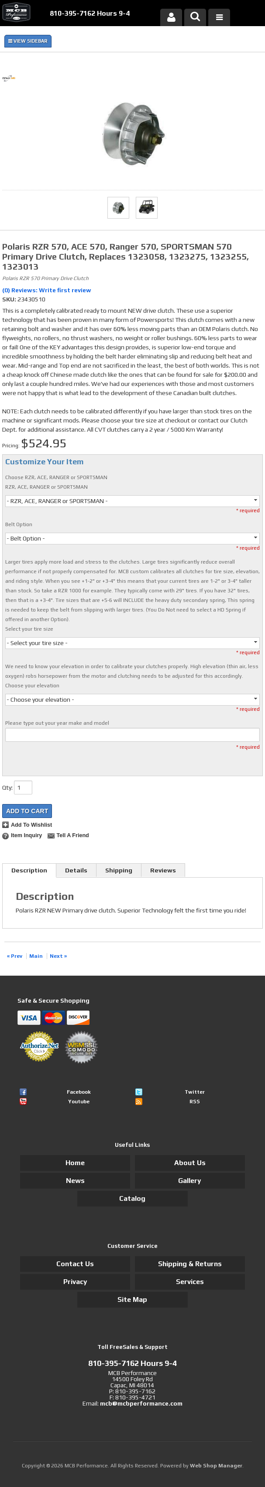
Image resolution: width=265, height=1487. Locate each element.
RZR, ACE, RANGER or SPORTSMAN (46, 487)
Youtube (78, 1101)
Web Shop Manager (216, 1466)
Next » (58, 956)
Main (36, 956)
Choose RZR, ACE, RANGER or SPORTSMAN (56, 477)
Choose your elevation (32, 686)
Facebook (79, 1092)
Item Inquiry (26, 835)
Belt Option (18, 524)
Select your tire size (29, 629)
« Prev (14, 956)
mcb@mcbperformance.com (141, 1403)
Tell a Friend (72, 835)
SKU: (9, 299)
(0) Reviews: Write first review (46, 290)
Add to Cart (27, 811)
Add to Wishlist (31, 825)
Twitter (195, 1092)
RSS (194, 1101)
